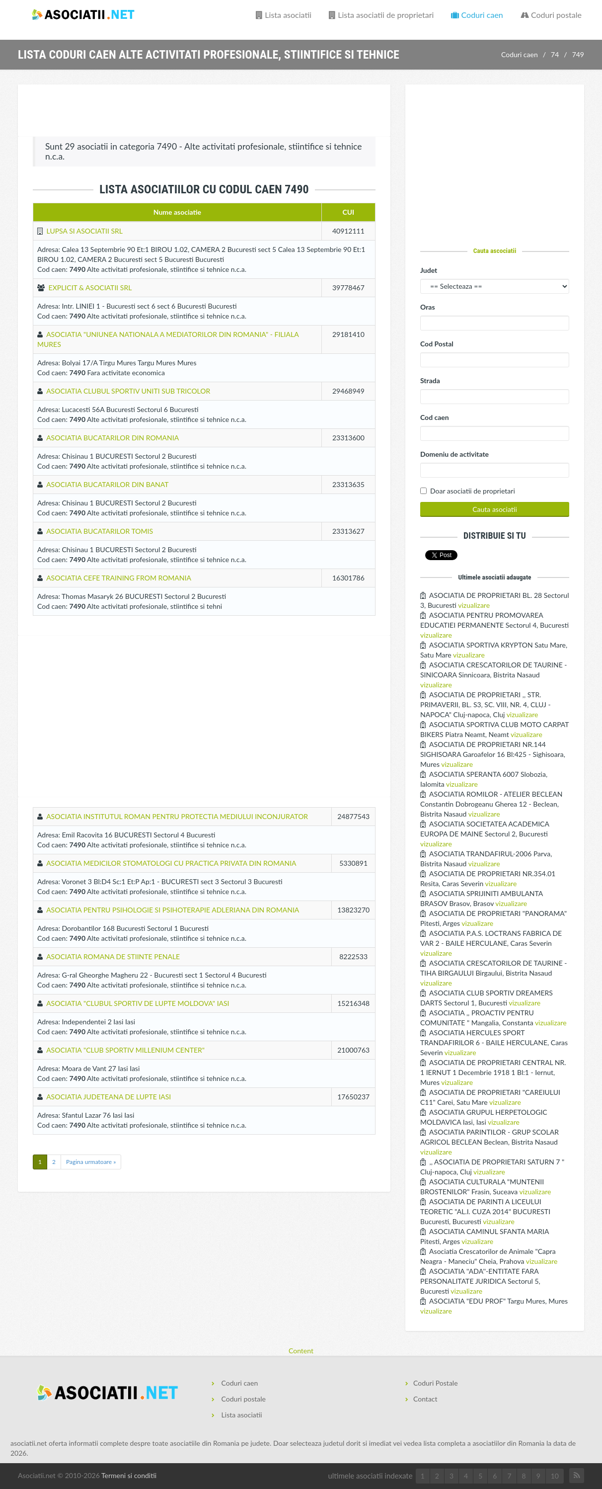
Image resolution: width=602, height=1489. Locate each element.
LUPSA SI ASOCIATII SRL (85, 231)
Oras (427, 307)
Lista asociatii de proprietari (381, 14)
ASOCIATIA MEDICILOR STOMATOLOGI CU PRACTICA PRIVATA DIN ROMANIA (171, 863)
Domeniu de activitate (454, 454)
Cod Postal (436, 343)
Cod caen (434, 417)
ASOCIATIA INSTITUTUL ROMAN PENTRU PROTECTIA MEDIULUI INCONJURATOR (177, 816)
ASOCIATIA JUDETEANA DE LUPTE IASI (108, 1096)
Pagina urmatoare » (91, 1161)
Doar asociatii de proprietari (472, 491)
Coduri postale (551, 14)
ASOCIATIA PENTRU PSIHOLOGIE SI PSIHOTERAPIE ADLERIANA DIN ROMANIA (172, 910)
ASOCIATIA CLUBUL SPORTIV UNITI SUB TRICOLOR (128, 391)
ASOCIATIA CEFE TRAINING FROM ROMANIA (118, 578)
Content (301, 1350)
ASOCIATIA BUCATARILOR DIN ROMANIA (112, 437)
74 (555, 54)
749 (578, 54)
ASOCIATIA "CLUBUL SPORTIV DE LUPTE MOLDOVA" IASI (137, 1003)
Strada (430, 380)
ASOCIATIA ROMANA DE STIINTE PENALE (113, 956)
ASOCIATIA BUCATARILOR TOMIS (99, 531)
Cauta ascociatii (495, 250)
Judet (428, 270)
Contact (425, 1399)
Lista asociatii (283, 14)
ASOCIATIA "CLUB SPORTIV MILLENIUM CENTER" (125, 1050)
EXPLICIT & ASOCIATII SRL (90, 287)
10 (555, 1476)
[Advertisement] (204, 111)
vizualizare (474, 605)
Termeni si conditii (128, 1475)
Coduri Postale (435, 1383)
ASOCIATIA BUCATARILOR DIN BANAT (107, 484)
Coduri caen (477, 14)
